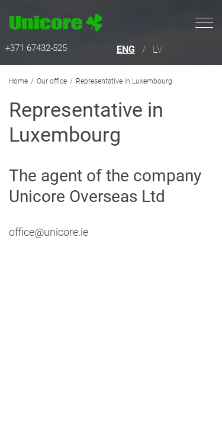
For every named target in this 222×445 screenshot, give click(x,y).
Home (18, 81)
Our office (52, 81)
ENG (126, 49)
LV (158, 49)
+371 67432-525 (36, 48)
